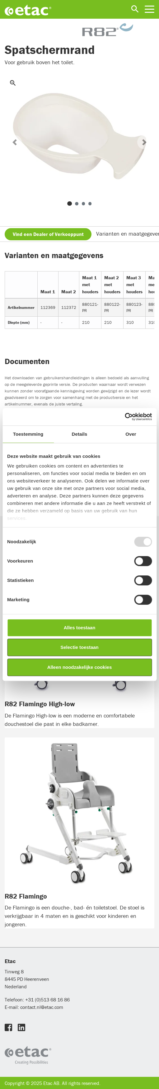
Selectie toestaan (79, 647)
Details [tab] (79, 434)
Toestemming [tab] (28, 434)
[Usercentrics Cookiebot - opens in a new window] (124, 417)
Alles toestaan (80, 627)
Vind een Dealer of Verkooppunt (48, 234)
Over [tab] (130, 434)
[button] (15, 142)
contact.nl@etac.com (41, 1007)
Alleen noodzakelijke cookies (79, 667)
